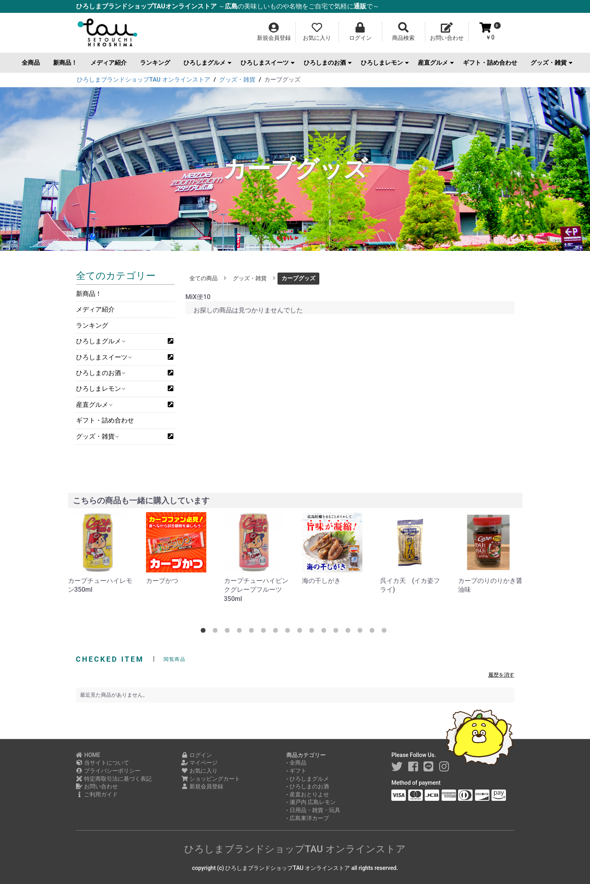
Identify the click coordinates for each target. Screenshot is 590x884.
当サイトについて (103, 762)
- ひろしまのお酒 (307, 786)
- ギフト (296, 770)
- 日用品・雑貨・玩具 (313, 810)
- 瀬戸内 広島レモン (311, 802)
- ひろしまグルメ (307, 778)
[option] (101, 553)
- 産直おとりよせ (307, 794)
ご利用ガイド (97, 794)
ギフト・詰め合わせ (490, 62)
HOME (88, 755)
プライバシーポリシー (108, 770)
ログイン (196, 755)
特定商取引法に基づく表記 (114, 778)
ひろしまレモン (385, 62)
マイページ (199, 762)
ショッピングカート (210, 778)
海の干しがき (321, 581)
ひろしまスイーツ (267, 62)
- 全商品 (296, 762)
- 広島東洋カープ (307, 818)
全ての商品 (203, 278)
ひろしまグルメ (207, 62)
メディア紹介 (108, 62)
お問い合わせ (97, 786)
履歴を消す (501, 675)
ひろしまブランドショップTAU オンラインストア (295, 849)
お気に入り (199, 770)
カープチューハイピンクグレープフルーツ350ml (256, 590)
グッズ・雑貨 (551, 62)
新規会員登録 (202, 786)
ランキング (155, 62)
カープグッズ (298, 278)
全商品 (31, 62)
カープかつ (162, 581)
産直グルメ (436, 62)
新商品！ (65, 62)
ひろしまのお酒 (328, 62)
